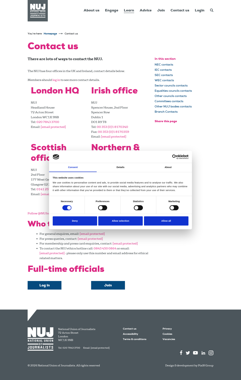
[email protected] (100, 347)
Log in (44, 285)
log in (56, 80)
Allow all (166, 221)
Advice (146, 10)
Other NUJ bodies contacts (173, 106)
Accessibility (130, 334)
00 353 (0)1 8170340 (112, 127)
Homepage (50, 34)
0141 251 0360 (48, 189)
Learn (129, 10)
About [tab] (168, 167)
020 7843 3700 (48, 122)
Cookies (167, 334)
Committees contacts (169, 101)
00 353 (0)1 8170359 (113, 132)
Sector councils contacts (171, 85)
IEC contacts (163, 70)
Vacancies (169, 339)
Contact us (180, 10)
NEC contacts (164, 64)
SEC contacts (164, 75)
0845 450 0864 (105, 248)
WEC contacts (164, 80)
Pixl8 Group (205, 365)
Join (161, 10)
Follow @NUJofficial (42, 213)
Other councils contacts (171, 96)
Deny (75, 221)
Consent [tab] (73, 167)
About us (91, 10)
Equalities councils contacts (173, 91)
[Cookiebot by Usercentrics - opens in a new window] (174, 156)
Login (199, 10)
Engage (111, 10)
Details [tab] (120, 167)
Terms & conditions (134, 339)
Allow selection (120, 221)
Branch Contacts (166, 112)
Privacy (167, 329)
